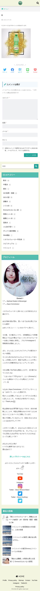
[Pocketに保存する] (35, 70)
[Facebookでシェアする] (12, 70)
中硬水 (7, 185)
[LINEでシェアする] (27, 70)
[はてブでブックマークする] (20, 70)
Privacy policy (12, 580)
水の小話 (7, 197)
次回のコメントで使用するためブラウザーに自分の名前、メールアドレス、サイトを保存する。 (21, 149)
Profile (5, 580)
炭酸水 (7, 201)
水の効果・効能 (10, 193)
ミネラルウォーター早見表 (14, 239)
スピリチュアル (10, 244)
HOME (20, 576)
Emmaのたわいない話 (12, 210)
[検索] (36, 166)
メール (5, 131)
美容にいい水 (9, 214)
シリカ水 (7, 206)
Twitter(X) (24, 583)
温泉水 (7, 223)
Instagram (16, 583)
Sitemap (21, 580)
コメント (6, 98)
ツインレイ (8, 248)
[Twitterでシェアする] (4, 70)
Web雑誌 (8, 235)
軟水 (6, 180)
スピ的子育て (9, 227)
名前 (4, 123)
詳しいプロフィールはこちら (20, 456)
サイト (4, 140)
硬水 (6, 189)
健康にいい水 (9, 218)
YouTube (34, 580)
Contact (27, 580)
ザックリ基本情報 (11, 231)
